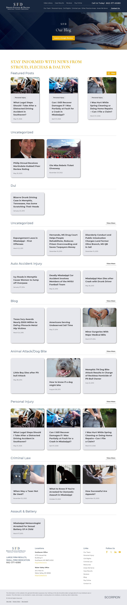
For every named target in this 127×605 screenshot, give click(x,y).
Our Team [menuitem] (47, 8)
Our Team (86, 552)
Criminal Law (87, 561)
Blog (85, 577)
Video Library (48, 3)
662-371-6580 (113, 3)
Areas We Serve (88, 568)
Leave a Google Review (63, 38)
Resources (87, 565)
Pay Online (78, 3)
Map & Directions (41, 563)
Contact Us (115, 8)
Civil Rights (87, 558)
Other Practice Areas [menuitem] (89, 8)
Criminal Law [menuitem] (76, 8)
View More (111, 223)
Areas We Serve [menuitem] (102, 8)
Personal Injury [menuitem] (57, 8)
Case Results (59, 3)
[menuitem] (8, 602)
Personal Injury (88, 555)
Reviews (69, 3)
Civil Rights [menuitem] (67, 8)
